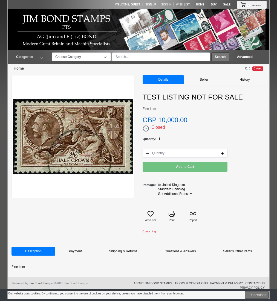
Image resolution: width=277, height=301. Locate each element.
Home (200, 4)
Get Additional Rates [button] (175, 193)
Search (220, 57)
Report (193, 216)
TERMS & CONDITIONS (191, 283)
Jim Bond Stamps (41, 283)
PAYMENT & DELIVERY (226, 283)
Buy (214, 4)
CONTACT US (255, 283)
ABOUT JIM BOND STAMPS (153, 283)
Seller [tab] (204, 79)
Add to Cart (185, 167)
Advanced (245, 57)
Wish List (183, 4)
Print (171, 216)
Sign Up (151, 4)
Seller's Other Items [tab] (237, 251)
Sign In (166, 4)
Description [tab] (33, 251)
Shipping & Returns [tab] (123, 251)
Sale (226, 4)
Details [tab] (163, 79)
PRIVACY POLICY (252, 287)
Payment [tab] (75, 251)
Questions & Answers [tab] (180, 251)
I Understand (256, 295)
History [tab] (245, 79)
